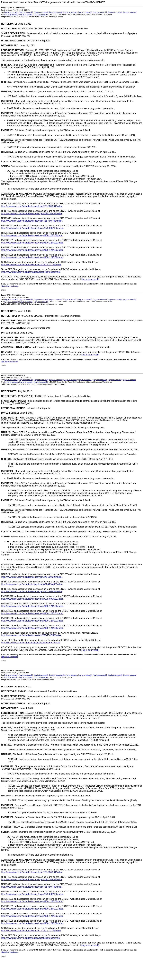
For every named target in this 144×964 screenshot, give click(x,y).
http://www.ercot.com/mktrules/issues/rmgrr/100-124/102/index (32, 250)
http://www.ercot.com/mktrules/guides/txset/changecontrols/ (30, 272)
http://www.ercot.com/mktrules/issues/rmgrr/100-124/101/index (32, 242)
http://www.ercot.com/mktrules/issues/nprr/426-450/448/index (31, 221)
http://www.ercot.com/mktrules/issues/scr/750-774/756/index (31, 264)
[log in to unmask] (11, 12)
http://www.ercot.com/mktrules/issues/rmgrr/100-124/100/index (32, 235)
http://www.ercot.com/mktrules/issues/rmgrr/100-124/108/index (32, 257)
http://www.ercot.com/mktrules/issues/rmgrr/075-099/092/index (32, 228)
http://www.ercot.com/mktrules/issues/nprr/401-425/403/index (31, 213)
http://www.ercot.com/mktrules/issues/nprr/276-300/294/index (31, 206)
